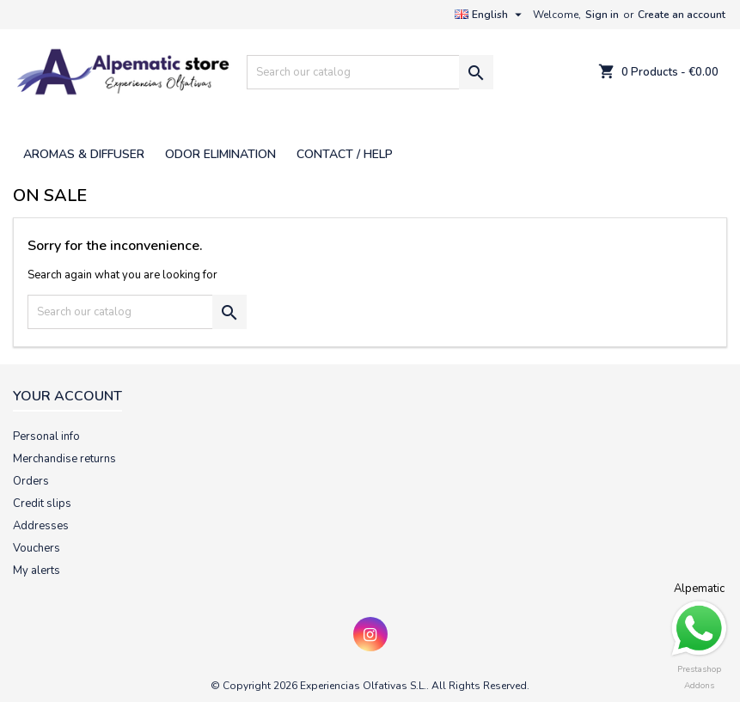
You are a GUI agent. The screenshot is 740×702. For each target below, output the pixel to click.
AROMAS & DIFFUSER (83, 154)
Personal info (46, 436)
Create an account (681, 14)
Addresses (41, 526)
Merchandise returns (64, 459)
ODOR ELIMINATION (220, 154)
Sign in (602, 14)
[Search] (370, 72)
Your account (67, 396)
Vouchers (36, 548)
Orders (31, 481)
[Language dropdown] (490, 14)
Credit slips (42, 503)
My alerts (36, 570)
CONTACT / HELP (345, 154)
